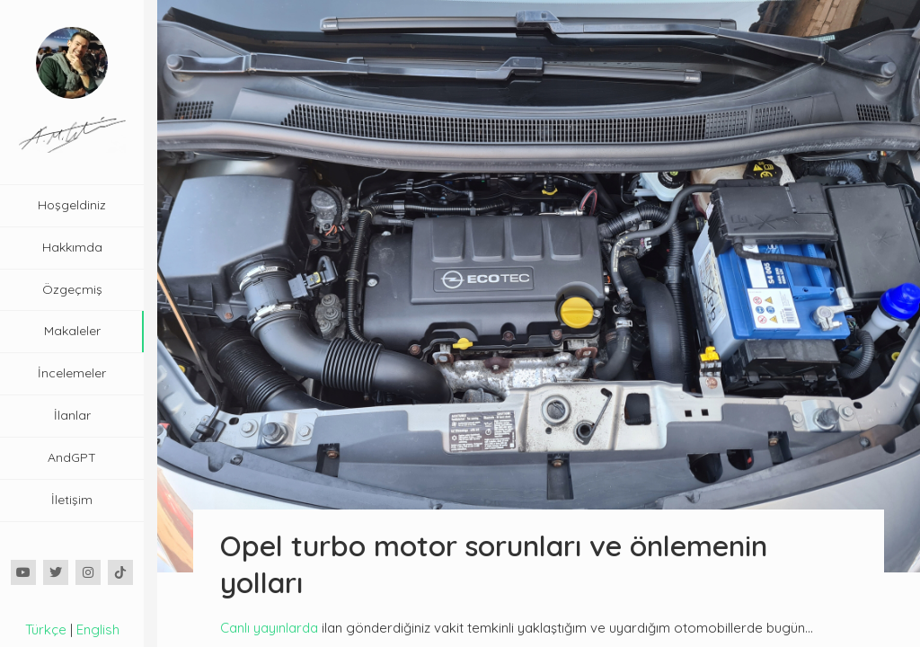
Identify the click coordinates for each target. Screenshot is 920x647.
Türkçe (45, 629)
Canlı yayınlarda (269, 627)
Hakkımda (72, 247)
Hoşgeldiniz (72, 205)
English (97, 629)
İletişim (72, 500)
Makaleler (72, 331)
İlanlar (72, 415)
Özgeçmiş (72, 289)
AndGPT (72, 457)
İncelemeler (72, 373)
